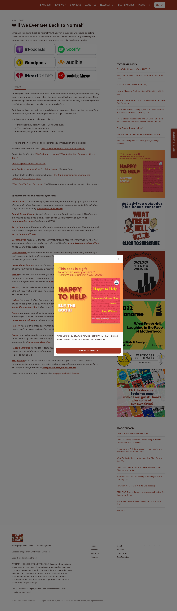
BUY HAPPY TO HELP (88, 350)
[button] (118, 259)
